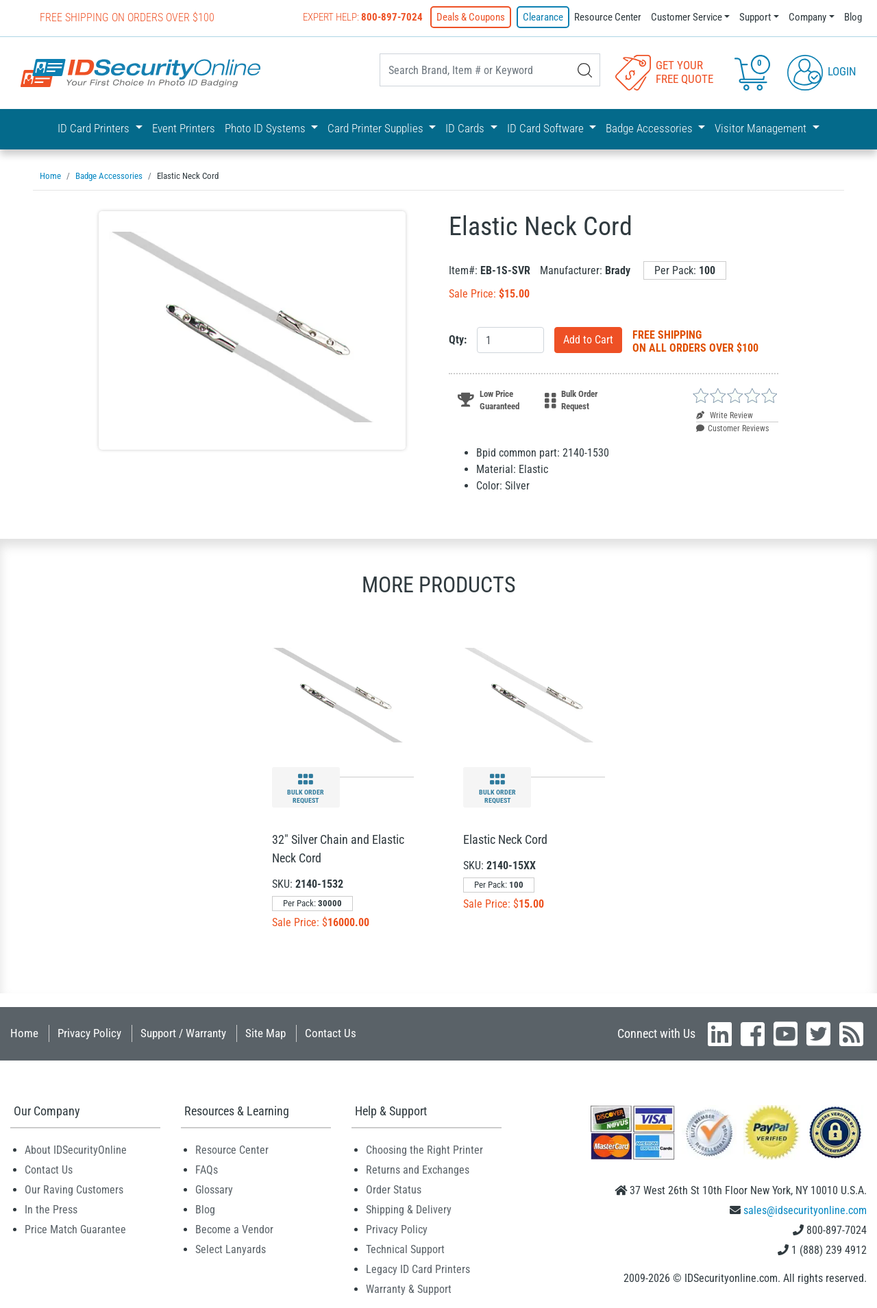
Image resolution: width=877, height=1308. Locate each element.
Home (24, 1033)
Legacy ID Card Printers (418, 1269)
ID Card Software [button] (546, 128)
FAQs (206, 1169)
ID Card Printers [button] (95, 128)
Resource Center (607, 17)
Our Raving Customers (74, 1189)
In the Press (51, 1209)
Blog (853, 17)
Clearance (543, 17)
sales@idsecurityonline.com (805, 1210)
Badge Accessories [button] (650, 128)
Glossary (214, 1189)
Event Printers (183, 128)
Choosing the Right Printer (424, 1149)
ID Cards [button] (466, 128)
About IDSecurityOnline (76, 1149)
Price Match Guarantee (75, 1229)
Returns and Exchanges (417, 1169)
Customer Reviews (732, 428)
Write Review (724, 415)
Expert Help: (363, 17)
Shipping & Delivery (409, 1209)
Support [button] (755, 17)
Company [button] (807, 17)
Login (821, 71)
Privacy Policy (89, 1033)
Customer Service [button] (686, 17)
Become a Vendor (234, 1229)
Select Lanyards (230, 1249)
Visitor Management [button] (762, 128)
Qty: (458, 339)
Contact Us (330, 1033)
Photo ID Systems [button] (266, 128)
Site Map (265, 1033)
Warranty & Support (409, 1289)
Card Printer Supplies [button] (377, 128)
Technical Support (405, 1249)
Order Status (393, 1189)
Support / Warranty (183, 1033)
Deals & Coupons (470, 17)
